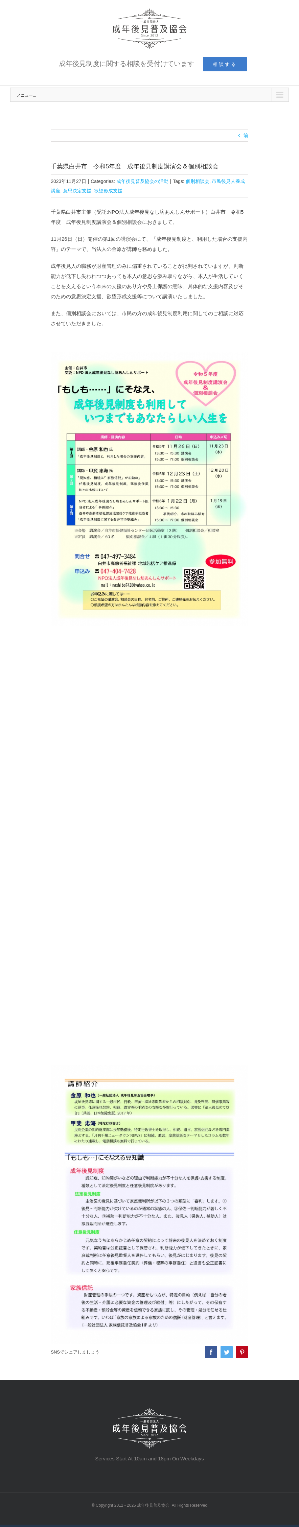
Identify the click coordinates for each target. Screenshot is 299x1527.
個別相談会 (197, 181)
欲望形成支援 (107, 190)
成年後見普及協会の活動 (142, 181)
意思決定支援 (77, 190)
